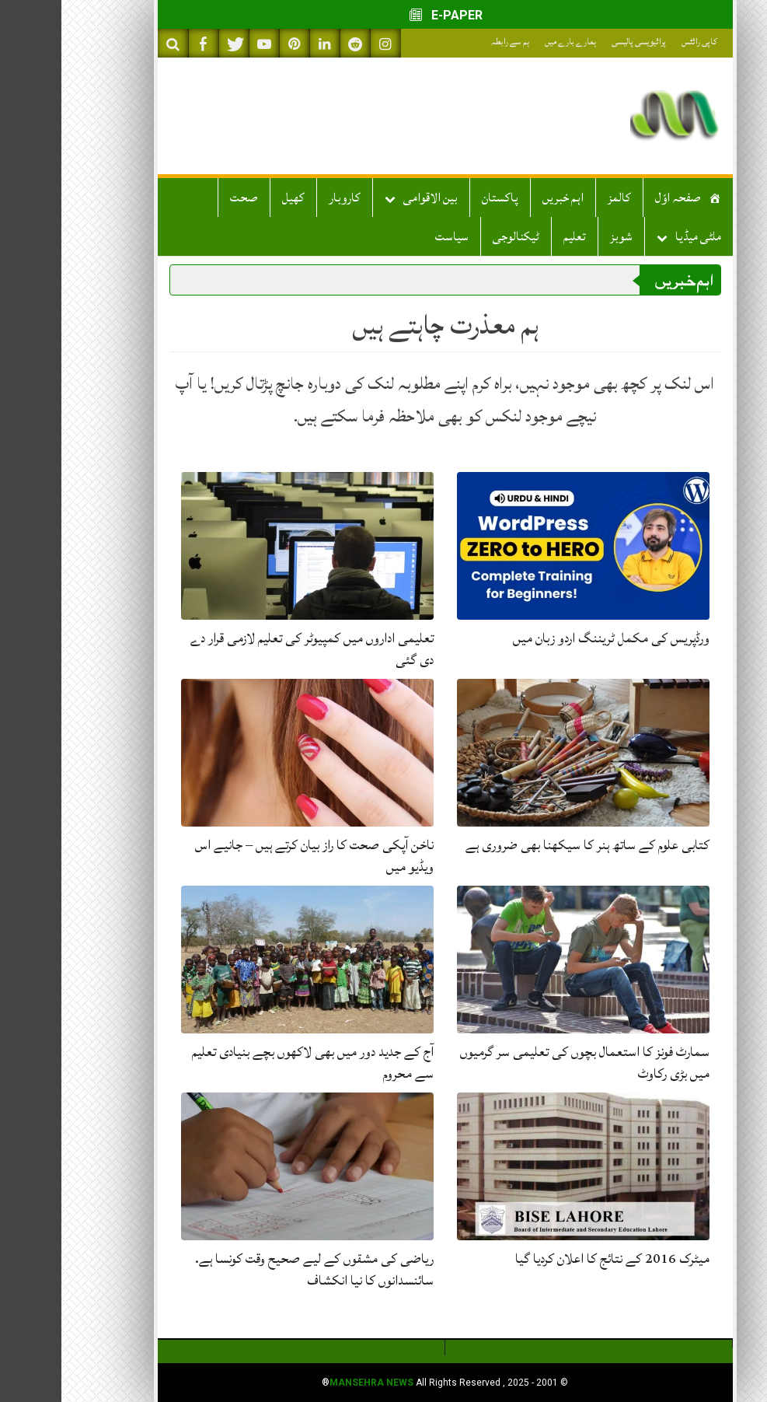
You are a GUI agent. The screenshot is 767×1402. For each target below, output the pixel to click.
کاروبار (283, 197)
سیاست (390, 236)
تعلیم (513, 236)
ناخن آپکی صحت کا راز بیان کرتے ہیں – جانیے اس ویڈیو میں (253, 855)
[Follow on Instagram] (324, 43)
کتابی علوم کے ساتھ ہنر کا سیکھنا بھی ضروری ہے (526, 844)
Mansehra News (310, 1382)
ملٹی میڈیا (637, 236)
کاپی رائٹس (638, 42)
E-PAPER (383, 15)
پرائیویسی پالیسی (577, 42)
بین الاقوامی (369, 197)
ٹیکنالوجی (454, 236)
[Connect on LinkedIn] (263, 43)
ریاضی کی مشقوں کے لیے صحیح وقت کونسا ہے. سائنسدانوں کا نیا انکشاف (253, 1269)
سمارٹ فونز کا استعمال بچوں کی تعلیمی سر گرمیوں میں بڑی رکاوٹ (523, 1062)
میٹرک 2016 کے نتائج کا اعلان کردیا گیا (551, 1258)
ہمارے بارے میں (509, 42)
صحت (183, 197)
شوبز (560, 236)
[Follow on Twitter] (172, 43)
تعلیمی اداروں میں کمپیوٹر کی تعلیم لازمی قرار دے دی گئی (250, 648)
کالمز (558, 197)
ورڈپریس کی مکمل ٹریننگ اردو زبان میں (549, 638)
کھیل (232, 197)
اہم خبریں (501, 197)
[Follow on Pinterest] (233, 43)
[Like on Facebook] (142, 43)
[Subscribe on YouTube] (202, 43)
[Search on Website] (111, 43)
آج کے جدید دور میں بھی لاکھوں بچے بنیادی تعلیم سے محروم (251, 1062)
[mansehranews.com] (613, 116)
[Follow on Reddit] (293, 43)
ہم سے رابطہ (449, 42)
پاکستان (438, 197)
